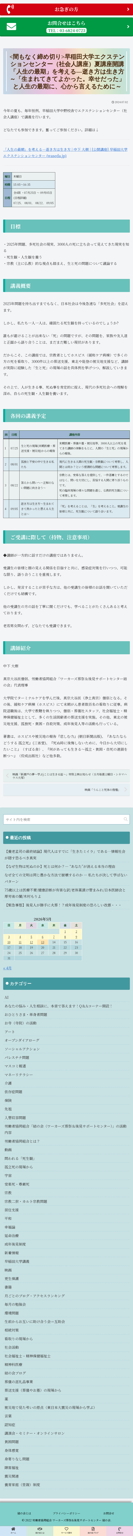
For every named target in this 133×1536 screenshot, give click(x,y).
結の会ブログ (15, 1372)
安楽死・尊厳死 (17, 1184)
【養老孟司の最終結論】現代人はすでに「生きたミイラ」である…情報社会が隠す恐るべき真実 (65, 854)
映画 (8, 1270)
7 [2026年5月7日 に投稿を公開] (54, 937)
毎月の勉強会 (15, 1304)
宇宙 (8, 1175)
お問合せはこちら (68, 26)
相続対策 (12, 1329)
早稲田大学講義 (17, 1261)
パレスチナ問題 (17, 1057)
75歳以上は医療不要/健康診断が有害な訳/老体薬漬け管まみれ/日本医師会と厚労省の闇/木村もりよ (65, 893)
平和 (8, 1218)
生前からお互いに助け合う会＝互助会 (35, 1321)
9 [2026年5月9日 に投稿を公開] (76, 937)
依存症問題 (13, 1091)
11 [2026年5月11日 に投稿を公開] (20, 942)
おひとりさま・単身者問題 (26, 1014)
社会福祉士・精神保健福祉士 (28, 1355)
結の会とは (24, 1513)
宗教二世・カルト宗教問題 (26, 1201)
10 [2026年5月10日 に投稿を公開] (8, 942)
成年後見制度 (15, 1244)
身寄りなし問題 (17, 1458)
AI (6, 997)
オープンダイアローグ (22, 1040)
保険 (8, 1100)
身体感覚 (12, 1450)
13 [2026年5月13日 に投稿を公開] (42, 942)
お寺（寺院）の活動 (21, 1022)
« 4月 (7, 967)
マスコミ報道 (15, 1065)
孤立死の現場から (19, 1166)
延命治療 (12, 1235)
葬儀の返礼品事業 (19, 1381)
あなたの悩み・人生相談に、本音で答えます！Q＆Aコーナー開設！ (59, 1005)
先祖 (8, 1108)
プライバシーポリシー (66, 1513)
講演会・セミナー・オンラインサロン (35, 1433)
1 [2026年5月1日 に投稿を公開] (65, 931)
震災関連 (12, 1476)
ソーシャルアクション (22, 1048)
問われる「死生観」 (21, 1158)
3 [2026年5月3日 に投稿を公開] (9, 937)
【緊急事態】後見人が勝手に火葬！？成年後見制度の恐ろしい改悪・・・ (63, 904)
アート (10, 1031)
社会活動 (12, 1347)
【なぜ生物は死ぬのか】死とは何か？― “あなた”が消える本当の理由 (60, 866)
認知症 (10, 1424)
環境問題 (12, 1312)
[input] (66, 819)
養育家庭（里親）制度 (22, 1484)
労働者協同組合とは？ (22, 1141)
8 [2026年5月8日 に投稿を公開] (65, 937)
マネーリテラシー (19, 1074)
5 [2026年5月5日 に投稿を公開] (31, 937)
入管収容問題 (15, 1117)
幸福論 (10, 1227)
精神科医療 (13, 1364)
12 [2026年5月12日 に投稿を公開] (31, 942)
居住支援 (12, 1209)
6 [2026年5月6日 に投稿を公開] (42, 937)
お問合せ (108, 1513)
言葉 (8, 1415)
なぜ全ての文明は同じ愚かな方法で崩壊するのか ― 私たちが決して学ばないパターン (66, 878)
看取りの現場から (19, 1338)
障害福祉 (12, 1467)
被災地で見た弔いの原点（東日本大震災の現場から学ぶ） (51, 1407)
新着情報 (12, 1252)
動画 (8, 1149)
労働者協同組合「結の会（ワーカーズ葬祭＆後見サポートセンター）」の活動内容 (65, 1129)
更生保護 (12, 1278)
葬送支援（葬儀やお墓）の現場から (33, 1390)
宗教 (8, 1192)
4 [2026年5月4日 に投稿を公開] (20, 937)
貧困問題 (12, 1441)
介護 (8, 1083)
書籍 (8, 1287)
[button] (125, 819)
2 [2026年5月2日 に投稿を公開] (76, 931)
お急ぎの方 (68, 9)
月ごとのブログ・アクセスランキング (35, 1295)
